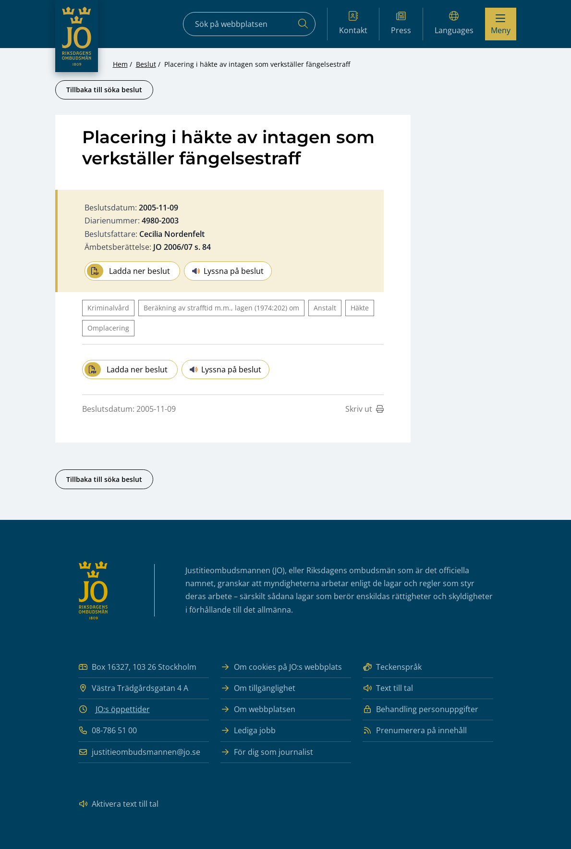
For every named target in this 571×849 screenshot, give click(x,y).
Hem (120, 64)
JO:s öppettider (123, 709)
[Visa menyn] (500, 24)
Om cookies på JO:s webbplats (281, 667)
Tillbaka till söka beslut (104, 89)
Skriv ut (364, 409)
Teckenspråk (392, 667)
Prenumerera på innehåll (415, 730)
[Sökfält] (249, 24)
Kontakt (353, 23)
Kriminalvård (108, 307)
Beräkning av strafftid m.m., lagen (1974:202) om (221, 307)
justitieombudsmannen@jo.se (139, 752)
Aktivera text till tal (118, 804)
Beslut (146, 64)
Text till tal (388, 688)
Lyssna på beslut (228, 271)
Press (401, 23)
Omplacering (108, 327)
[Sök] (303, 24)
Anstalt (325, 307)
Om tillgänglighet (257, 688)
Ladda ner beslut (128, 271)
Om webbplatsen (257, 709)
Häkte (360, 307)
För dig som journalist (266, 752)
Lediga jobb (248, 730)
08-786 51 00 (107, 730)
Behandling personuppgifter (420, 709)
